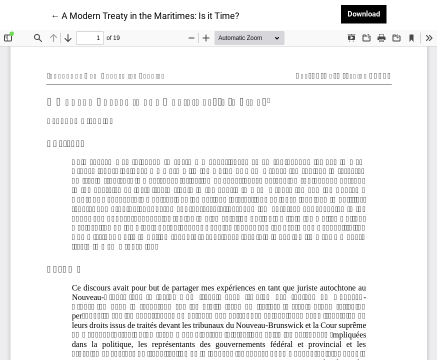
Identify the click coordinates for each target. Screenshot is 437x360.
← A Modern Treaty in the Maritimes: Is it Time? (145, 15)
